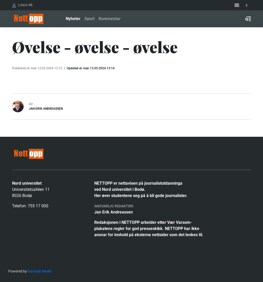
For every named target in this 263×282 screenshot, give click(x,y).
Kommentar (109, 18)
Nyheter (73, 18)
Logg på (25, 5)
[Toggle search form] (248, 19)
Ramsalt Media (40, 271)
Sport (89, 18)
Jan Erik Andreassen (46, 108)
